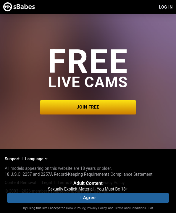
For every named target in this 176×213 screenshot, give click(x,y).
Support (12, 158)
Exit (150, 208)
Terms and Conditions (130, 208)
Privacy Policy (96, 208)
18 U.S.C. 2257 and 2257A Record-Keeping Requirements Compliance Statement (79, 174)
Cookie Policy (75, 208)
